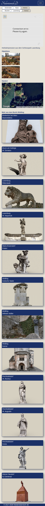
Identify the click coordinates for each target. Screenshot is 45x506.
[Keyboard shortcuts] (17, 107)
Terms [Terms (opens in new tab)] (40, 107)
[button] (22, 94)
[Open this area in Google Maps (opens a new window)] (6, 106)
